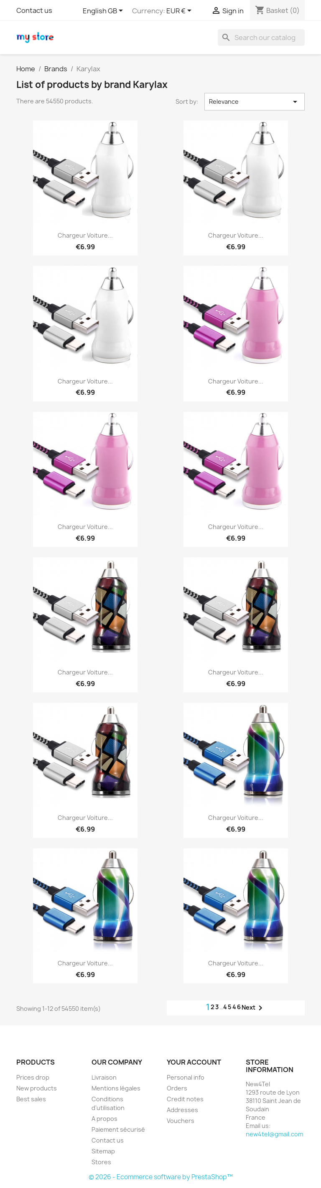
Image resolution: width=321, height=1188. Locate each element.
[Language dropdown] (104, 11)
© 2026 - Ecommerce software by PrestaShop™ (161, 1177)
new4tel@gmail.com (274, 1134)
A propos (104, 1119)
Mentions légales (116, 1088)
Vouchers (180, 1121)
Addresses (182, 1110)
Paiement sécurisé (118, 1129)
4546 (232, 1007)
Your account (194, 1062)
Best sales (31, 1099)
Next (253, 1008)
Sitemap (103, 1151)
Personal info (185, 1077)
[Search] (261, 37)
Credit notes (185, 1099)
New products (36, 1088)
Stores (101, 1162)
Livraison (104, 1077)
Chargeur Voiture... (85, 235)
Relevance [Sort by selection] (254, 102)
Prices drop (32, 1077)
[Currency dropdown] (180, 11)
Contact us (34, 10)
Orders (177, 1088)
